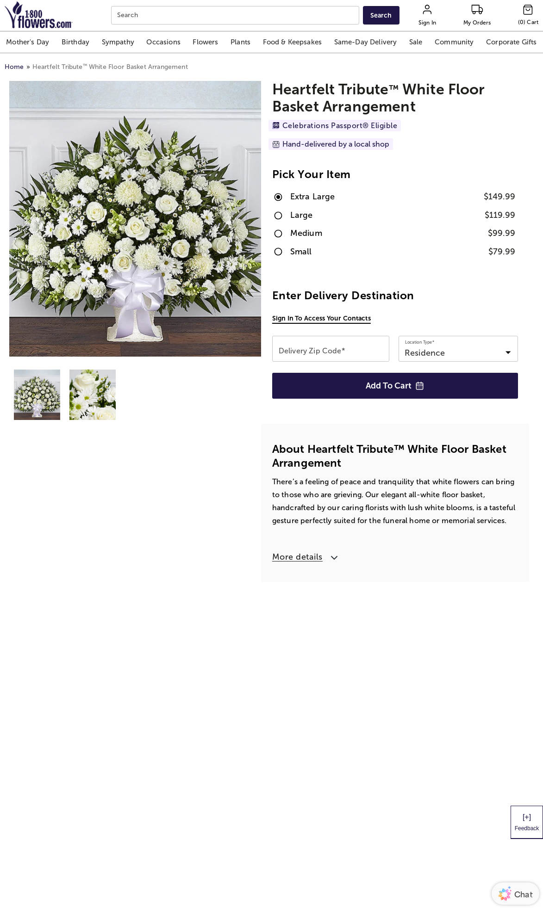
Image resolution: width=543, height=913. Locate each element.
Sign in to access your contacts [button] (321, 318)
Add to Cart (395, 385)
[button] (27, 42)
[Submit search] (381, 15)
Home (14, 66)
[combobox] (236, 15)
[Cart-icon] (528, 15)
